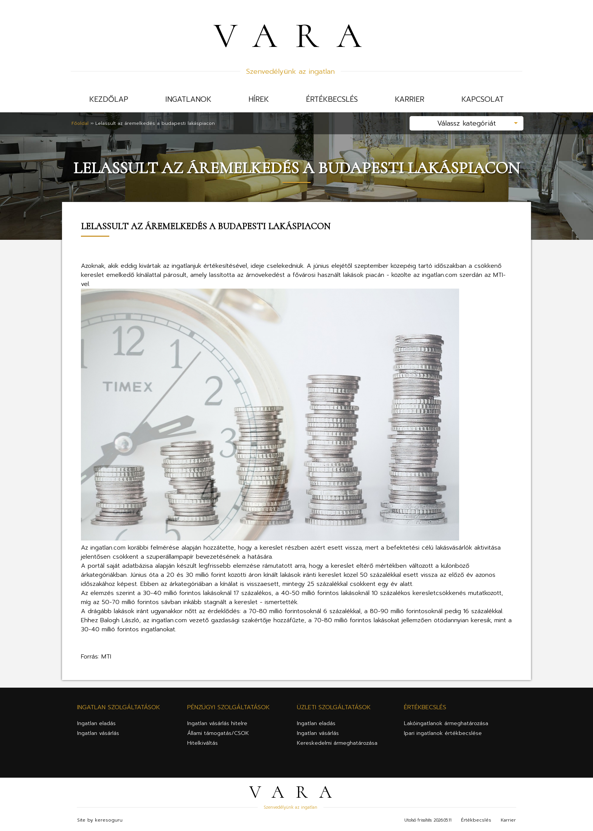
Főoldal (79, 123)
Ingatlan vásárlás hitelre (217, 723)
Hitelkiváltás (202, 743)
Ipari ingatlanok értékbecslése (443, 733)
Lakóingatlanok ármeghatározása (446, 723)
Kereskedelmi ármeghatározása (337, 743)
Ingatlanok (188, 99)
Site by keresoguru (100, 820)
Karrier (409, 99)
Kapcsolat (482, 99)
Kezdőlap (108, 99)
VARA (296, 35)
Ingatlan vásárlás (98, 733)
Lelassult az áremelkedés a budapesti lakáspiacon (155, 123)
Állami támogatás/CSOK (218, 733)
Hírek (258, 99)
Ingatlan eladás (96, 723)
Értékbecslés (332, 99)
